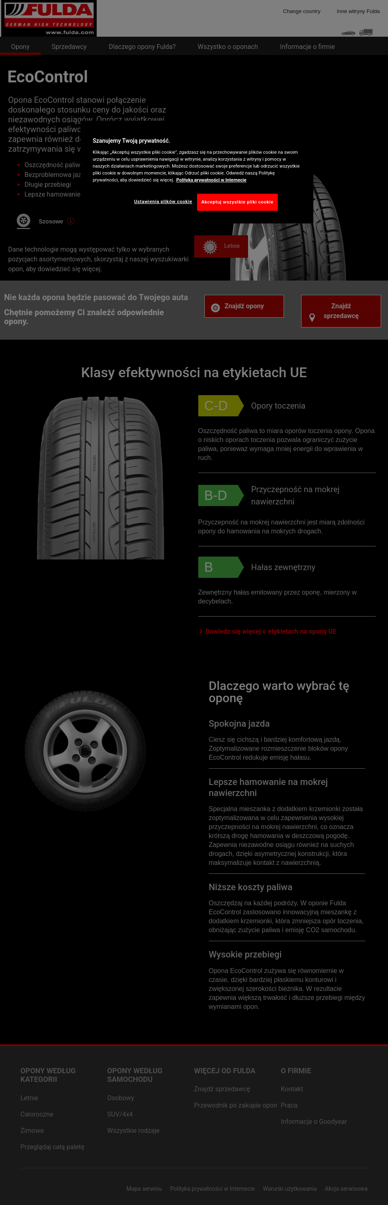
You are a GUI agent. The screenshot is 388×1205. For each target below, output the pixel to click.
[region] (196, 172)
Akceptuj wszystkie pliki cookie (238, 202)
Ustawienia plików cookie (163, 201)
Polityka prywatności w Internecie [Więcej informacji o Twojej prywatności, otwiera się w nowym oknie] (211, 180)
